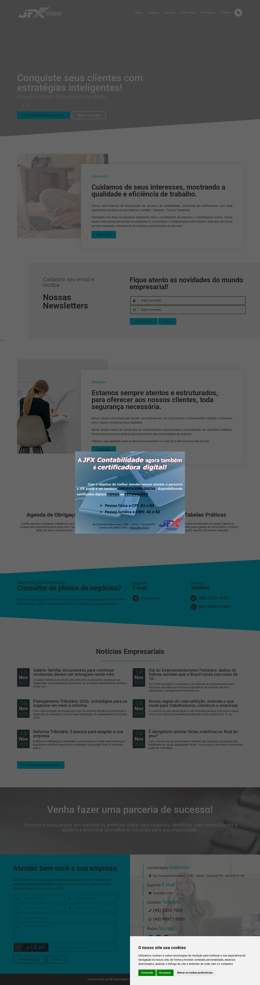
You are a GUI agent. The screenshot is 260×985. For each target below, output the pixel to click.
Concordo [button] (147, 972)
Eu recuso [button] (165, 972)
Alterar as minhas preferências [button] (195, 972)
